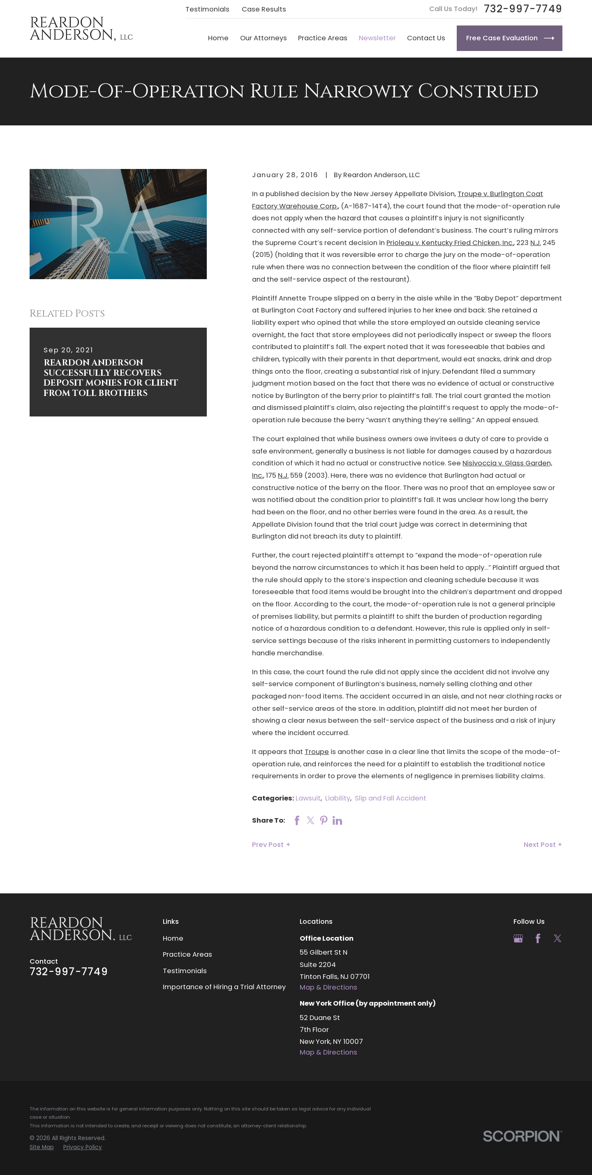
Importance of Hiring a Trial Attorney (224, 987)
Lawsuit (308, 798)
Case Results (264, 9)
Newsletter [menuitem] (377, 38)
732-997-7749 (523, 9)
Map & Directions (328, 987)
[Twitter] (557, 938)
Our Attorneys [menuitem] (263, 38)
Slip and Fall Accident (390, 798)
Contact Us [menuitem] (426, 38)
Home (173, 938)
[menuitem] (42, 1147)
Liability (337, 798)
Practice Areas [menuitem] (322, 38)
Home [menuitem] (218, 38)
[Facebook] (538, 938)
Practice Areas (187, 954)
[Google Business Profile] (518, 938)
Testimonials (207, 9)
